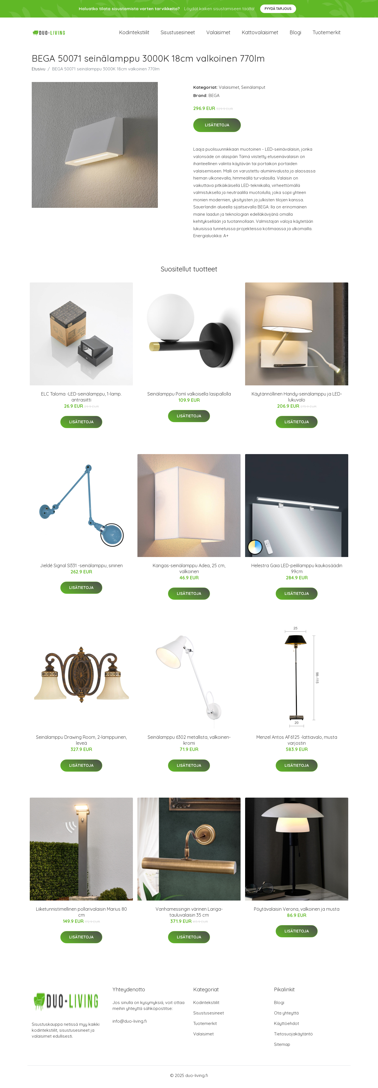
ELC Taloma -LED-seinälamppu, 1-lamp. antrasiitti (81, 399)
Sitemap (282, 1047)
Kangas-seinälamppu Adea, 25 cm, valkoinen (189, 571)
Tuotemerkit (327, 34)
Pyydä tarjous (278, 9)
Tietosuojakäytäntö (293, 1036)
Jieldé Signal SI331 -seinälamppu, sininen (81, 568)
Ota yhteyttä (286, 1015)
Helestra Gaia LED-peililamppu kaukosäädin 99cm (296, 571)
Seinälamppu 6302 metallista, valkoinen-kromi (189, 743)
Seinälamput (253, 90)
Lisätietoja (217, 128)
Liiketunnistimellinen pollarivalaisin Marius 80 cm (81, 915)
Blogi (295, 34)
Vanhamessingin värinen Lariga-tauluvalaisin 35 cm (189, 915)
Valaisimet (218, 34)
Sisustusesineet (178, 34)
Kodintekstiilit (134, 34)
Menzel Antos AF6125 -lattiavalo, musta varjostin (296, 743)
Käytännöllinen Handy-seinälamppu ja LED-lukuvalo (297, 399)
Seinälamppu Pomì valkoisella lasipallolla (189, 397)
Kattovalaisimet (260, 34)
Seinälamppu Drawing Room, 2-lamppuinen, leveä (81, 743)
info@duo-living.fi (129, 1024)
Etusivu (38, 71)
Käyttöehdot (286, 1026)
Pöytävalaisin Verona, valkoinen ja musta (296, 912)
